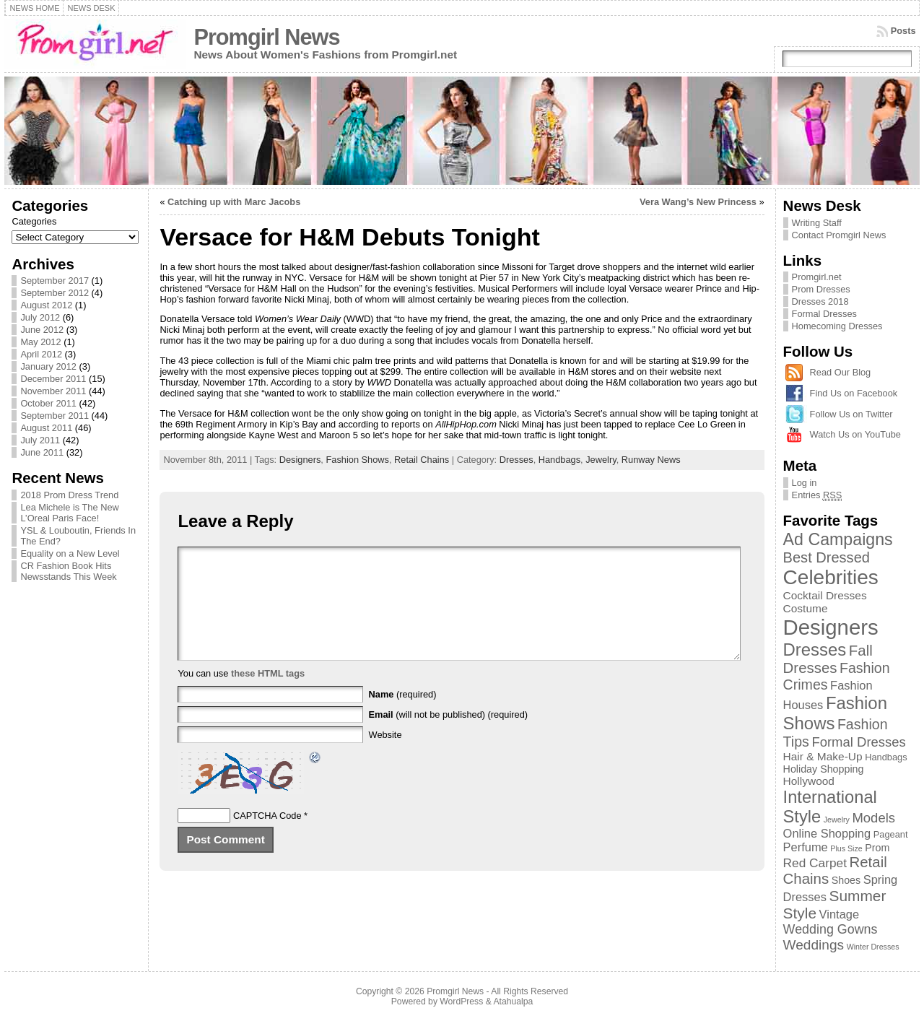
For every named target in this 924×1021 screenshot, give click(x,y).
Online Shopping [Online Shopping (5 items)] (827, 833)
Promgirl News (266, 37)
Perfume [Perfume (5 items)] (805, 846)
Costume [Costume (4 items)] (805, 608)
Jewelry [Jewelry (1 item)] (837, 819)
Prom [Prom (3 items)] (877, 847)
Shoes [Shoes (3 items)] (846, 880)
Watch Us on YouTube (855, 434)
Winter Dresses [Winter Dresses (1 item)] (873, 946)
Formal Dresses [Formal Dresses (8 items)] (858, 742)
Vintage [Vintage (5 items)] (839, 914)
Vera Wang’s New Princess (698, 201)
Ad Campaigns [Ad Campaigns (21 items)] (838, 539)
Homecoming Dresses (837, 326)
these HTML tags (268, 695)
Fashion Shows (357, 459)
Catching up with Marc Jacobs (233, 201)
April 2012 (41, 354)
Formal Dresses (824, 313)
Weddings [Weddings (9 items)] (814, 944)
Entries (817, 495)
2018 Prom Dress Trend (69, 495)
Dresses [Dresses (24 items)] (815, 649)
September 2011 (54, 415)
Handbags (559, 459)
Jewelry (600, 459)
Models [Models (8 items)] (873, 817)
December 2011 (53, 378)
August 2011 (46, 427)
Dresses (516, 459)
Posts (903, 30)
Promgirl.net (817, 276)
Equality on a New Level (69, 553)
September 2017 (54, 280)
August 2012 (46, 305)
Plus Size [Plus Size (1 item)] (846, 848)
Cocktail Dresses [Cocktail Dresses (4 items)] (825, 595)
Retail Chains (421, 459)
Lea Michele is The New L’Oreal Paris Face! (69, 512)
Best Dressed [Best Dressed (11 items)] (826, 557)
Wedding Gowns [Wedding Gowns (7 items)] (830, 929)
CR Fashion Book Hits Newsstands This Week (68, 571)
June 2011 (42, 452)
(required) (403, 716)
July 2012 (40, 317)
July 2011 (40, 440)
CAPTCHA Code (267, 837)
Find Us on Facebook (854, 393)
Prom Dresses (821, 289)
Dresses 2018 (820, 301)
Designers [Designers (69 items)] (831, 627)
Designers (300, 459)
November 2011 (53, 391)
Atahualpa (513, 1001)
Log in (804, 482)
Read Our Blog (840, 372)
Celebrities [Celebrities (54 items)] (831, 577)
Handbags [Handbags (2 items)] (886, 757)
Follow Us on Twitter (851, 414)
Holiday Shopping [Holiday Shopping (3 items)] (823, 769)
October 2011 (48, 403)
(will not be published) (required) (448, 736)
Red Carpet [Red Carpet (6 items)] (815, 863)
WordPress (461, 1001)
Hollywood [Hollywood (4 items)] (808, 781)
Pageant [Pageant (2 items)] (890, 834)
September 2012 (54, 292)
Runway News (651, 459)
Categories (34, 221)
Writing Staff (817, 222)
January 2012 (48, 366)
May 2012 (40, 341)
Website (385, 756)
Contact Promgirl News (839, 235)
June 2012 (42, 329)
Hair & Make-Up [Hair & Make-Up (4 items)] (823, 756)
